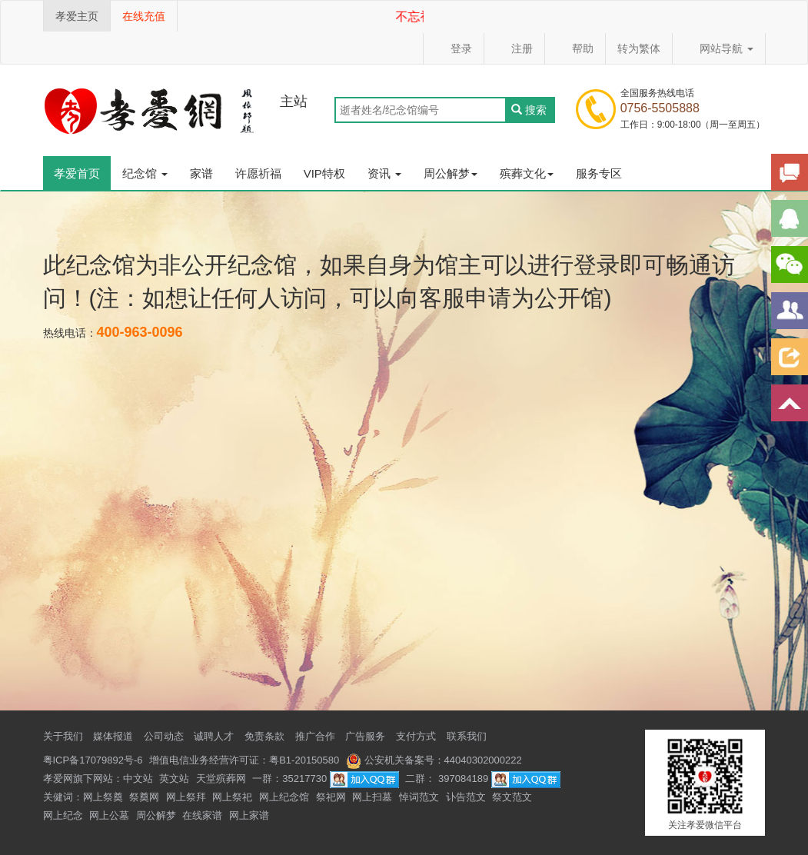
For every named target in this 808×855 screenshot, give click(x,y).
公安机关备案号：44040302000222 (434, 760)
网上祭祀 (232, 797)
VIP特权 (324, 173)
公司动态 (164, 736)
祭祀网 (331, 797)
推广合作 (315, 736)
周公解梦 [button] (450, 173)
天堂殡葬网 (221, 778)
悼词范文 (419, 797)
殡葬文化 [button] (527, 173)
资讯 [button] (384, 173)
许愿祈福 (258, 173)
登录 (453, 48)
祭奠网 (144, 797)
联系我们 (467, 736)
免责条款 (264, 736)
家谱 (201, 173)
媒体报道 (113, 736)
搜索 (529, 110)
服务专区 (599, 173)
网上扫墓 (372, 797)
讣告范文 (466, 797)
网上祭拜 (186, 797)
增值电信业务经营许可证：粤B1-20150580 (244, 760)
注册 (514, 48)
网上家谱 (249, 815)
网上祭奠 (103, 797)
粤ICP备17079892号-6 (93, 760)
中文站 (138, 778)
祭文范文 (512, 797)
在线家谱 (202, 815)
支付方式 (416, 736)
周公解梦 (156, 815)
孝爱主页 (76, 16)
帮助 (575, 48)
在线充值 (143, 16)
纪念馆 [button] (145, 173)
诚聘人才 (214, 736)
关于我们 (63, 736)
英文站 (174, 778)
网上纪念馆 (284, 797)
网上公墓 (109, 815)
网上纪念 (63, 815)
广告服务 (365, 736)
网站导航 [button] (718, 48)
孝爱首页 (77, 173)
